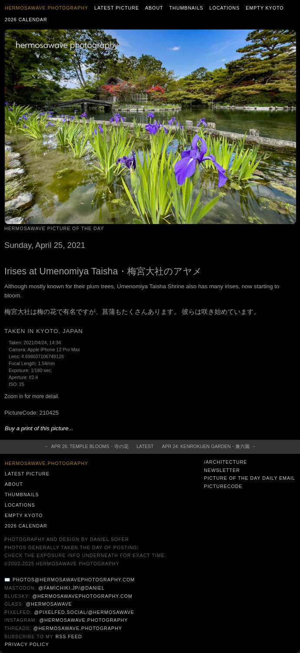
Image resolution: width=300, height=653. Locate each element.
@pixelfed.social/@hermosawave (84, 612)
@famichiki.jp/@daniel (71, 587)
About (154, 7)
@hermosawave (49, 604)
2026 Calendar (26, 19)
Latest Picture (116, 7)
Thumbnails (186, 7)
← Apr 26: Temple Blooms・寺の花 (86, 446)
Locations (224, 7)
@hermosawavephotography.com (83, 596)
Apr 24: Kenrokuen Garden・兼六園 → (209, 446)
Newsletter (222, 470)
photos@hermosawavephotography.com (74, 579)
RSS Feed (69, 636)
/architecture (225, 462)
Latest (144, 446)
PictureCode (223, 486)
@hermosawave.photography (83, 620)
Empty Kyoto (265, 7)
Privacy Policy (27, 644)
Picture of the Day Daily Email (249, 478)
